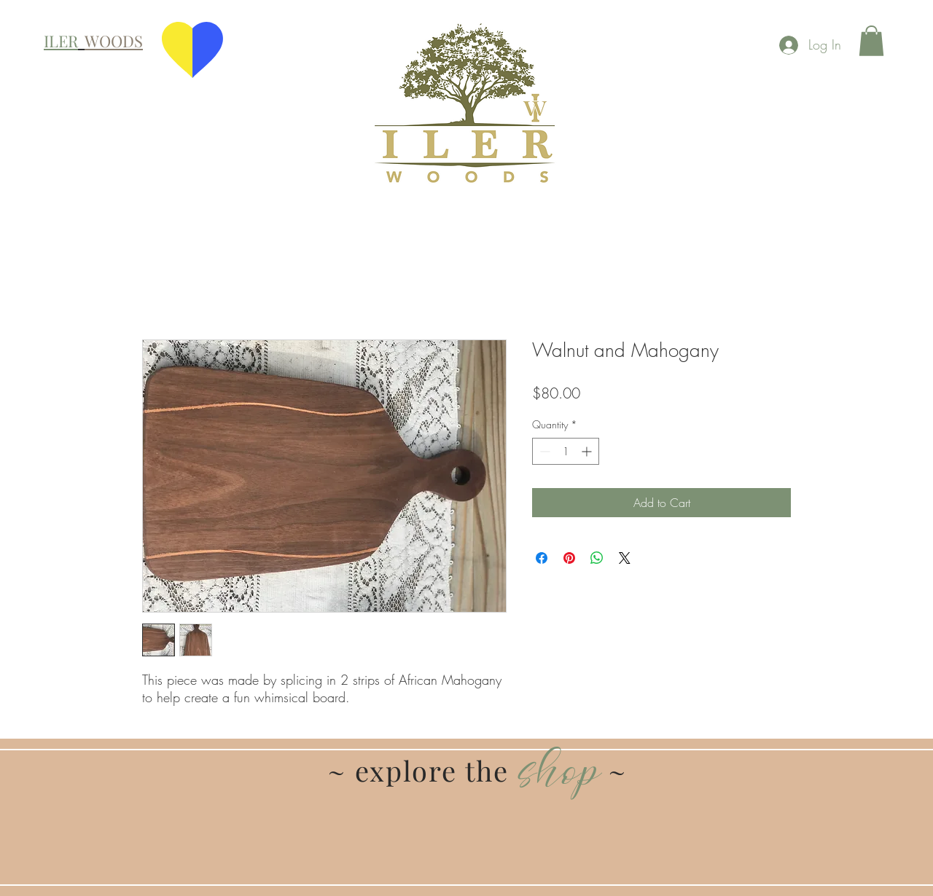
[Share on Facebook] (541, 558)
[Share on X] (624, 558)
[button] (871, 40)
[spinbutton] (566, 451)
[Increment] (588, 451)
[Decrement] (543, 451)
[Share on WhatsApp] (597, 558)
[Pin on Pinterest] (569, 558)
